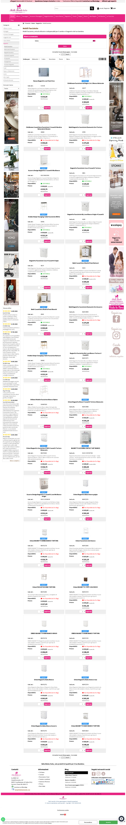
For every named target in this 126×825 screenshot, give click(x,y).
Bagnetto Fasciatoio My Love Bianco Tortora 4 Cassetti (85, 354)
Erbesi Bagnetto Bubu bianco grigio (86, 494)
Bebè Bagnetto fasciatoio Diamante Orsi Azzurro (85, 307)
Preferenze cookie (63, 810)
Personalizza (88, 822)
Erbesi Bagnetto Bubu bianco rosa (85, 680)
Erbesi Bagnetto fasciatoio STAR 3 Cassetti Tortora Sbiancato (44, 449)
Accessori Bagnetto (9, 64)
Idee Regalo (93, 16)
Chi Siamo (41, 772)
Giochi (86, 16)
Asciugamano (7, 61)
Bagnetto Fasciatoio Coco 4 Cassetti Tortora (85, 168)
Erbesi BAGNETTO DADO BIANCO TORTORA (85, 726)
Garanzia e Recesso (44, 781)
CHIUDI (124, 821)
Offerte (18, 16)
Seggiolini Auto (48, 16)
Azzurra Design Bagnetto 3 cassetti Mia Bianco (44, 170)
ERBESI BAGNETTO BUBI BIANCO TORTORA (86, 633)
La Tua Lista (110, 16)
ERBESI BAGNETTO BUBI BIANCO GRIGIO (44, 633)
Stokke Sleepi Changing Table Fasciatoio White (44, 217)
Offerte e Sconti (7, 28)
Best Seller (42, 786)
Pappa (80, 16)
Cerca (36, 41)
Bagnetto (68, 16)
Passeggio (25, 16)
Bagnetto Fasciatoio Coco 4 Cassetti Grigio (44, 261)
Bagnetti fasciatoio (9, 52)
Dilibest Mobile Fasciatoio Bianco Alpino (44, 400)
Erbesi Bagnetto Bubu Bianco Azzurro (44, 726)
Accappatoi (7, 58)
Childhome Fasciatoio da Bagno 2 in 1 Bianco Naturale (85, 83)
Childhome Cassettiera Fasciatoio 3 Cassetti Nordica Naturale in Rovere (44, 128)
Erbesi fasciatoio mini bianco (85, 541)
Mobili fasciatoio (8, 46)
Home (12, 16)
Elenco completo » (15, 461)
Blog (12, 20)
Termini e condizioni (44, 779)
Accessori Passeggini (36, 16)
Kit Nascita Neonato (8, 80)
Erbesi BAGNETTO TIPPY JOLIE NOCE (85, 587)
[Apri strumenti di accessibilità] (121, 819)
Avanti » (68, 54)
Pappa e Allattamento (8, 71)
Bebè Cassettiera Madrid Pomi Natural (86, 263)
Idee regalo (6, 77)
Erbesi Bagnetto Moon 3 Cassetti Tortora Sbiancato (85, 402)
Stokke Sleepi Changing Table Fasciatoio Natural (44, 356)
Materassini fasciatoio (9, 49)
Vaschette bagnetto (9, 55)
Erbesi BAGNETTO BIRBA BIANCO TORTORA (44, 541)
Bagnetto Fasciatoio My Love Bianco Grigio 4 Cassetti (85, 214)
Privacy (50, 823)
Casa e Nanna (59, 16)
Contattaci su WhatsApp (97, 1)
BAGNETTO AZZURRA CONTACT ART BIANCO (85, 448)
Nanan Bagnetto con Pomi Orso (44, 81)
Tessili (74, 16)
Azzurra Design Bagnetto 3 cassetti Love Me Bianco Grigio (44, 495)
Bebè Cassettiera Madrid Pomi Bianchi (44, 309)
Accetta (108, 822)
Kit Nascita (101, 16)
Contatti (41, 774)
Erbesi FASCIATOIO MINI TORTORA (44, 587)
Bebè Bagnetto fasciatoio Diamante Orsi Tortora (85, 127)
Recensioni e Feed (44, 777)
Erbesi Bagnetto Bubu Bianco (44, 680)
